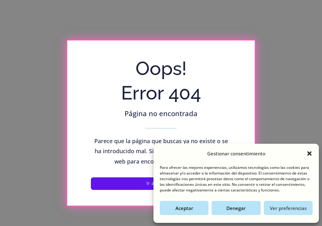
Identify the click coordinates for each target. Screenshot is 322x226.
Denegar (236, 208)
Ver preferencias (288, 208)
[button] (309, 153)
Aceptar (184, 208)
